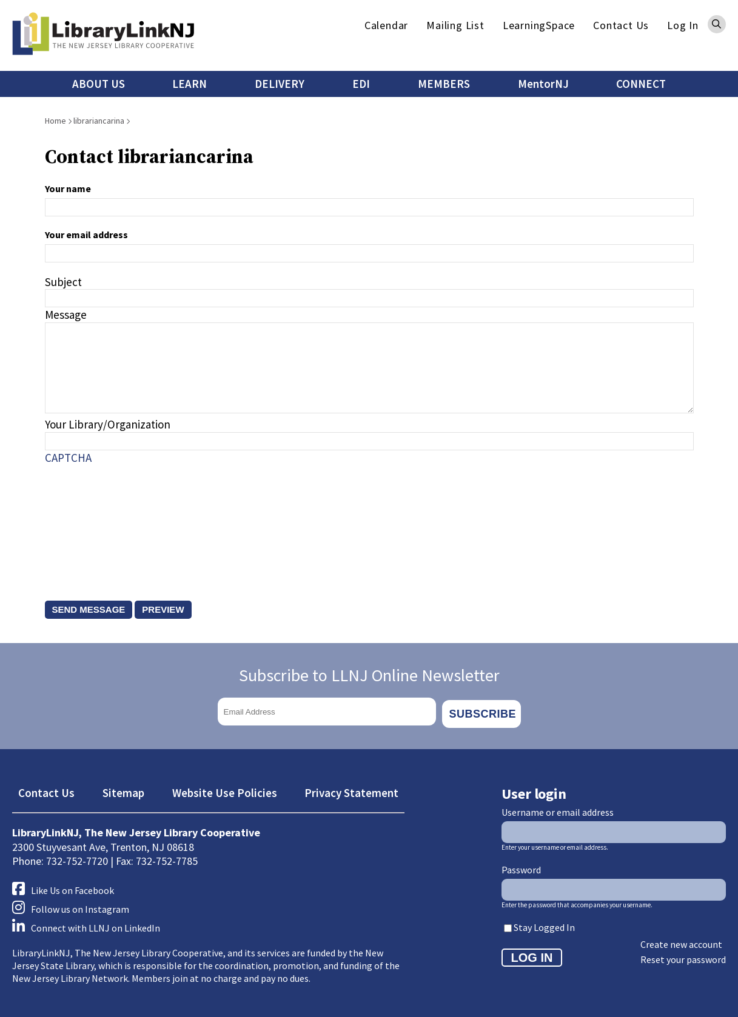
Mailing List (455, 25)
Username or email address (558, 807)
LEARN (189, 83)
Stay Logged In (544, 923)
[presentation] (94, 520)
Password (521, 865)
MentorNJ (543, 83)
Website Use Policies (224, 788)
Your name (68, 188)
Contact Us (621, 25)
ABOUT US (98, 83)
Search (717, 24)
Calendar (386, 25)
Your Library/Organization (107, 424)
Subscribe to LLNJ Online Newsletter (369, 675)
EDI (361, 83)
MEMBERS (444, 83)
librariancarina (98, 120)
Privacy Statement (351, 788)
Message (66, 314)
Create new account (681, 940)
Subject (63, 282)
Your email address (86, 234)
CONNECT (641, 83)
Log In (683, 25)
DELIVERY (279, 83)
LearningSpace (539, 25)
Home (55, 120)
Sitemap (123, 788)
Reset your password (683, 955)
